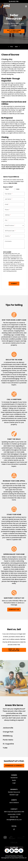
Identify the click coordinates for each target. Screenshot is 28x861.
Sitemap (9, 829)
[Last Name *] (14, 199)
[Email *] (14, 204)
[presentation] (14, 277)
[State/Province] (14, 225)
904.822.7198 (14, 1)
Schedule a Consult (14, 731)
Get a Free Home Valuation (14, 31)
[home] (5, 6)
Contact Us (14, 609)
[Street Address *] (14, 215)
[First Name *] (14, 194)
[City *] (14, 220)
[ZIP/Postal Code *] (14, 231)
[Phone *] (14, 210)
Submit (14, 283)
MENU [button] (26, 6)
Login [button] (14, 748)
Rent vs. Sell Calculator (14, 650)
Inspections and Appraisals (11, 46)
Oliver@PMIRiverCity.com (14, 785)
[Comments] (14, 244)
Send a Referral (14, 768)
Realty (14, 746)
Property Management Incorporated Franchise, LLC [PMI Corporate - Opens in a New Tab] (14, 816)
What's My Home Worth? (16, 46)
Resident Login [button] (14, 760)
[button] (14, 795)
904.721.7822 (7, 168)
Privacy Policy (16, 829)
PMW (4, 829)
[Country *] (14, 236)
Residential (14, 743)
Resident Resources (14, 758)
